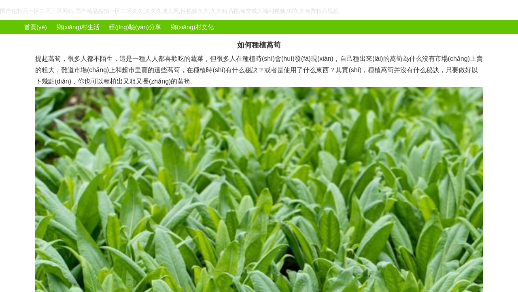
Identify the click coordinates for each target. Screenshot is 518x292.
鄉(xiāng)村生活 (78, 27)
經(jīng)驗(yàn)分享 (135, 27)
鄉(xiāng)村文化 (192, 27)
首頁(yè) (35, 27)
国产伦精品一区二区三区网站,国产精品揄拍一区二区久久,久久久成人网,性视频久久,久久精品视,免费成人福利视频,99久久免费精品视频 (169, 11)
